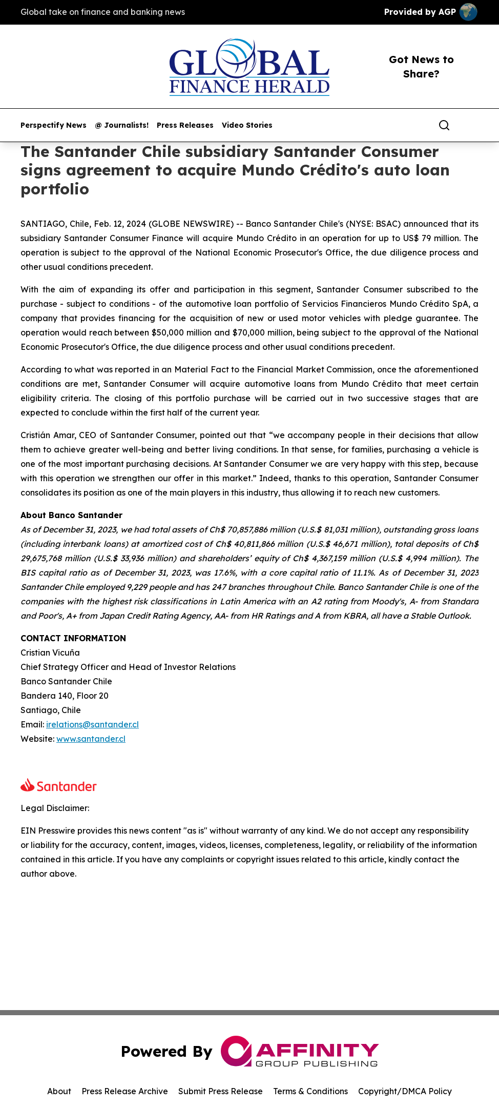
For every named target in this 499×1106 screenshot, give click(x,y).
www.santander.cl (91, 739)
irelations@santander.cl (92, 724)
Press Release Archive (124, 1091)
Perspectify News (53, 125)
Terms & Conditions (310, 1091)
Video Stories (247, 125)
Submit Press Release (220, 1091)
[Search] (444, 125)
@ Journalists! (122, 125)
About (59, 1091)
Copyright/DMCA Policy (405, 1091)
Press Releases (185, 125)
